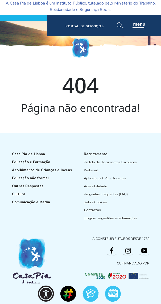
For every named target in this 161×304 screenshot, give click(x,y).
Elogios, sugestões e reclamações (110, 218)
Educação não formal (30, 178)
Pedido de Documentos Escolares (110, 162)
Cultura (18, 194)
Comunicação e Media (31, 202)
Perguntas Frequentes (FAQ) (106, 194)
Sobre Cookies (95, 202)
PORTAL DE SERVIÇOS (84, 26)
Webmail (91, 170)
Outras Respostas (27, 186)
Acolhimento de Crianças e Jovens (42, 170)
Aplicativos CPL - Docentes (105, 178)
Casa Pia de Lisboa (28, 154)
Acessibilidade (95, 186)
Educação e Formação (31, 162)
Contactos (92, 210)
